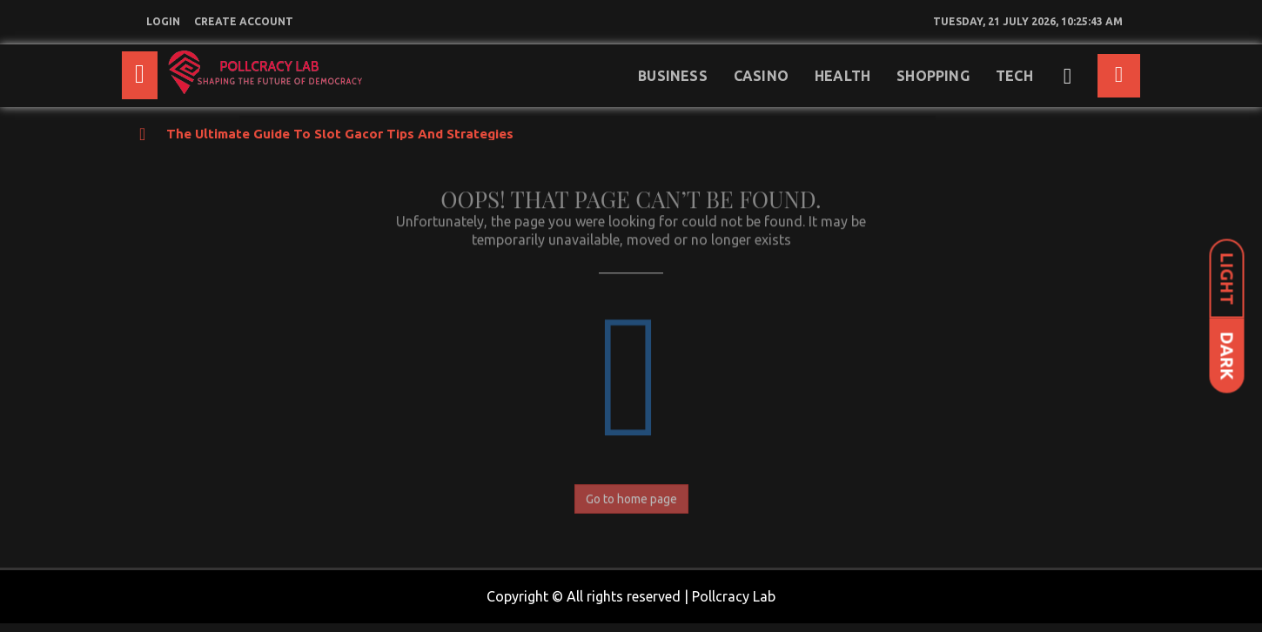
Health (842, 76)
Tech (1014, 76)
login (163, 21)
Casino (761, 76)
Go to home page (631, 495)
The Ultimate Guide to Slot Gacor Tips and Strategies (340, 133)
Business (673, 76)
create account (243, 21)
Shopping (933, 76)
